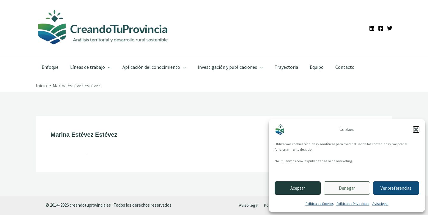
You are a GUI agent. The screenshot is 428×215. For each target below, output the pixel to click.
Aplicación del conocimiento (149, 67)
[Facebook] (380, 28)
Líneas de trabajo (87, 67)
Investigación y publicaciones (222, 67)
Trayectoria (276, 67)
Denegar (347, 188)
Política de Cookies (319, 203)
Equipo (305, 67)
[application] (105, 67)
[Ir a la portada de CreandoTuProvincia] (103, 27)
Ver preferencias (395, 188)
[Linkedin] (371, 28)
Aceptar (297, 188)
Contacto (331, 67)
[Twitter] (389, 28)
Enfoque (48, 67)
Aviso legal (380, 203)
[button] (416, 130)
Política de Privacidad (352, 203)
